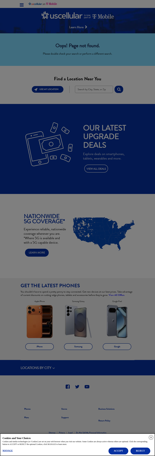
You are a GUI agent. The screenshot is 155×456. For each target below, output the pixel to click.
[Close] (151, 437)
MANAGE (8, 450)
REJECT (140, 451)
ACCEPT (118, 451)
